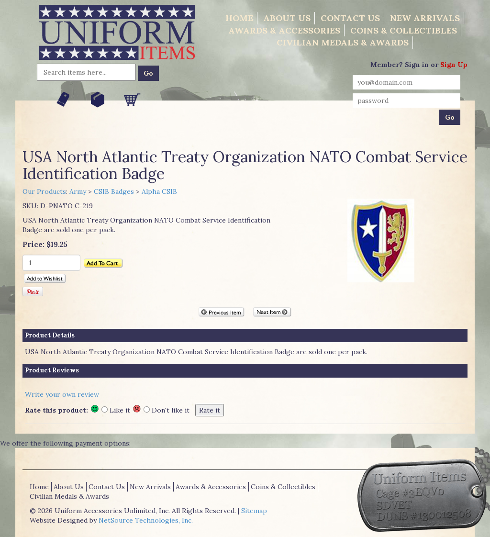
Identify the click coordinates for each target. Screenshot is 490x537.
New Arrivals (425, 17)
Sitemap (254, 510)
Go (148, 73)
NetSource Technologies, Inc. (146, 520)
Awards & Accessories (284, 30)
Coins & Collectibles (403, 30)
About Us (287, 17)
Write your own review (62, 394)
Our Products (44, 191)
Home (239, 17)
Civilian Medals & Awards (343, 42)
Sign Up (454, 64)
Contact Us (350, 17)
